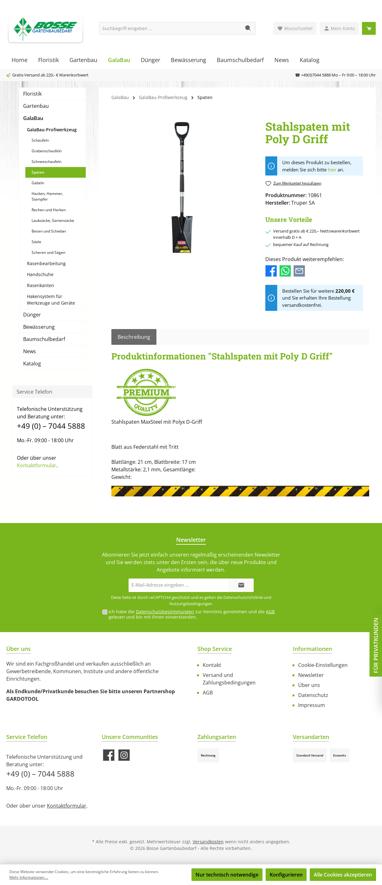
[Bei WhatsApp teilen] (285, 270)
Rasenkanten (40, 285)
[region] (182, 187)
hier (332, 169)
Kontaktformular (36, 465)
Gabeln (38, 183)
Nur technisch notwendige (227, 874)
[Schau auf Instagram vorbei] (124, 755)
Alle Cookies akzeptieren (343, 874)
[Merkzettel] (295, 28)
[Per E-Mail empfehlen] (299, 270)
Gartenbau (36, 105)
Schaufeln (40, 140)
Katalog (32, 363)
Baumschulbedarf (44, 339)
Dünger (32, 314)
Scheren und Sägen (48, 252)
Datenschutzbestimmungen (165, 612)
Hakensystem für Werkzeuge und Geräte (51, 299)
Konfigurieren (286, 874)
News (29, 351)
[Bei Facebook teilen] (271, 270)
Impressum (311, 705)
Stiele (36, 241)
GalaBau (33, 118)
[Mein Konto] (339, 28)
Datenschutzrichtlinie (243, 597)
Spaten (38, 172)
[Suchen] (248, 28)
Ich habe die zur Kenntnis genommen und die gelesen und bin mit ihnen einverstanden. (192, 614)
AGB (270, 612)
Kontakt (212, 665)
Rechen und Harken (49, 209)
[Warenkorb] (369, 28)
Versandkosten (208, 842)
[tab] (133, 337)
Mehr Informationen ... (28, 877)
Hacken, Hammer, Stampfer (47, 196)
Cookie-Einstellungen (323, 665)
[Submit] (241, 585)
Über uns (309, 685)
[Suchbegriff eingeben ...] (170, 28)
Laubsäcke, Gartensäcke (53, 220)
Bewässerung (39, 326)
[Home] (19, 59)
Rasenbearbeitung (46, 263)
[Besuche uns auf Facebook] (109, 755)
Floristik (32, 93)
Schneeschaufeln (46, 161)
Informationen (312, 648)
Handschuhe (40, 274)
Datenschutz (313, 695)
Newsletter (311, 675)
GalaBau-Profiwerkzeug (52, 130)
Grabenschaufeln (47, 151)
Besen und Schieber (49, 231)
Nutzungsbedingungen (190, 603)
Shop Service (214, 648)
